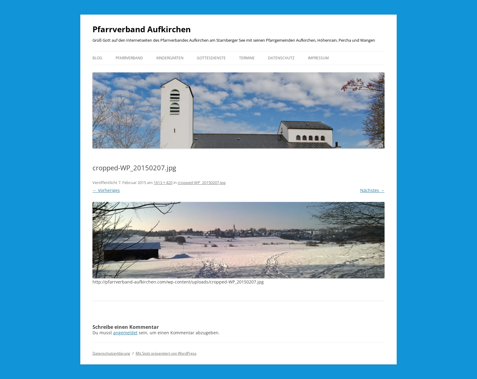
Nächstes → (372, 190)
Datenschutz (281, 58)
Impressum (318, 58)
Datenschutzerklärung (111, 353)
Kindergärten (169, 58)
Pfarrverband (129, 58)
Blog (97, 58)
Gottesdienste (211, 58)
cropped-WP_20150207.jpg (201, 182)
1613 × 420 (163, 182)
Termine (247, 58)
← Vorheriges (106, 190)
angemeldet (125, 333)
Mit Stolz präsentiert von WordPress (166, 353)
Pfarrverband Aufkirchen (141, 29)
